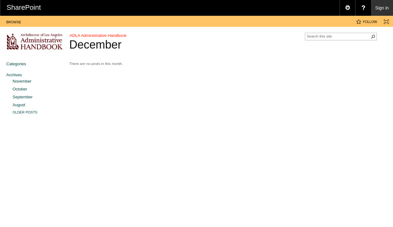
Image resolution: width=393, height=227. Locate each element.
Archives (14, 75)
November (22, 81)
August (19, 104)
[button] (373, 36)
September (23, 97)
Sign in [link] (382, 7)
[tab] (14, 21)
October (20, 89)
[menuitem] (347, 8)
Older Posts (25, 112)
